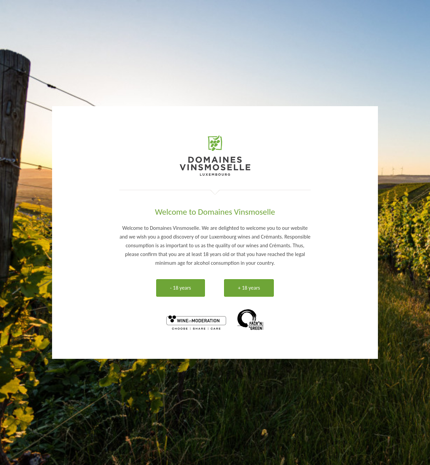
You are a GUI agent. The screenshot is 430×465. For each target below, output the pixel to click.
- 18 (180, 288)
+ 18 (249, 288)
